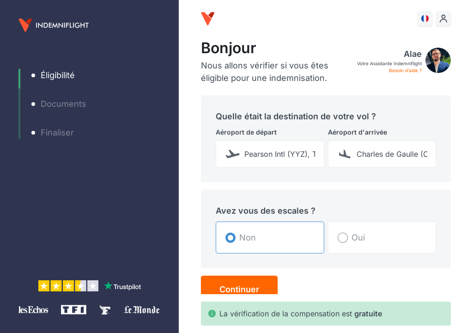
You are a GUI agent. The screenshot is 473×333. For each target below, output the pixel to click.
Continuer (239, 289)
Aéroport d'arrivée (357, 132)
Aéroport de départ (246, 132)
